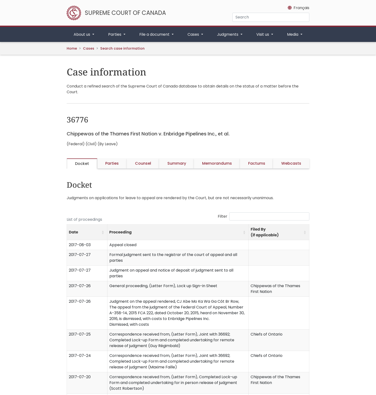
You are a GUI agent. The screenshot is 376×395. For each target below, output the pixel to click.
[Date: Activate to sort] (87, 232)
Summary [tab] (176, 163)
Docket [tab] (82, 163)
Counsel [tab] (143, 163)
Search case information (122, 48)
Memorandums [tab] (217, 163)
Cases (88, 48)
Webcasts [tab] (291, 163)
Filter (222, 216)
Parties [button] (115, 34)
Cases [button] (194, 34)
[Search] (270, 17)
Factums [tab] (256, 163)
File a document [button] (154, 34)
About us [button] (82, 34)
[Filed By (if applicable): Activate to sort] (279, 232)
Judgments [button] (228, 34)
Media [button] (293, 34)
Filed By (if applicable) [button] (265, 232)
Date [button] (73, 232)
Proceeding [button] (120, 232)
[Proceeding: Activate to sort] (178, 232)
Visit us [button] (263, 34)
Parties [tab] (112, 163)
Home (72, 48)
